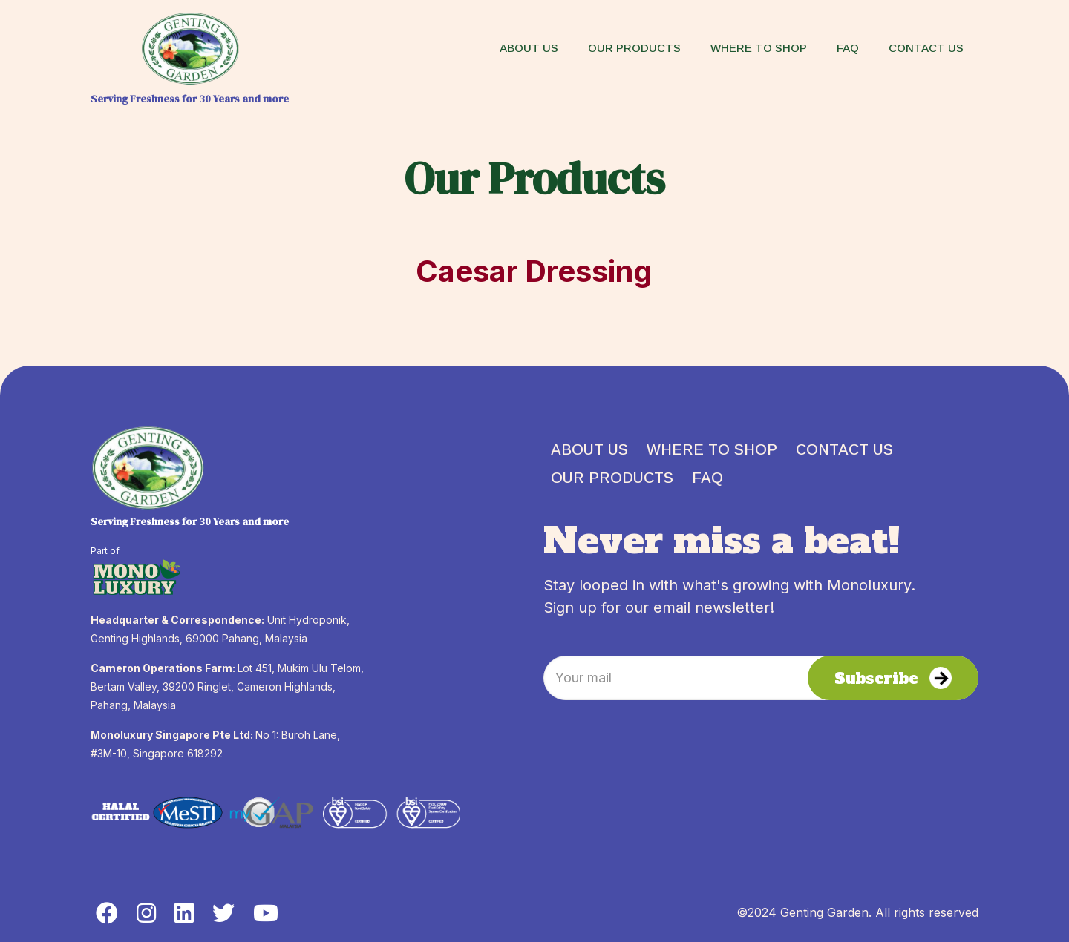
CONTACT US (844, 449)
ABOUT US (589, 449)
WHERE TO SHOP (712, 449)
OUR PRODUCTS (612, 478)
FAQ (707, 478)
